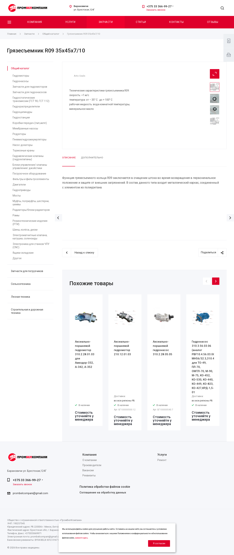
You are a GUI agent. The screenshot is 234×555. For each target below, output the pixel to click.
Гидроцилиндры (22, 112)
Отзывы (212, 22)
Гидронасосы (21, 81)
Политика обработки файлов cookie (105, 486)
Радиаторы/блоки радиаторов (31, 209)
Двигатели (19, 184)
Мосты (17, 195)
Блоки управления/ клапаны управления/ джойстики (30, 166)
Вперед (230, 217)
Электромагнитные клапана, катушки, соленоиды (30, 237)
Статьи (141, 22)
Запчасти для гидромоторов (30, 86)
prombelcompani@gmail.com (30, 493)
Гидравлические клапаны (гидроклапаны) (28, 158)
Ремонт (162, 460)
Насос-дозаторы (23, 145)
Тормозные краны (23, 150)
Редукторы (19, 134)
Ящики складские (23, 252)
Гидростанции (21, 117)
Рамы (16, 215)
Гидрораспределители (26, 106)
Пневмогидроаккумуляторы (29, 139)
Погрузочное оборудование (29, 173)
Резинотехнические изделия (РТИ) (30, 222)
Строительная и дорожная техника (27, 311)
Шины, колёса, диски (25, 229)
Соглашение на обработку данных (103, 492)
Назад (58, 217)
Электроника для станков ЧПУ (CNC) (31, 245)
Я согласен (159, 543)
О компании (89, 460)
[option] (86, 360)
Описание (69, 157)
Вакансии (88, 470)
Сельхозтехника (21, 283)
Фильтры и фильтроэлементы (31, 179)
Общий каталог (20, 68)
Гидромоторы (21, 75)
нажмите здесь (81, 538)
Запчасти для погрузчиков (27, 271)
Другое (17, 258)
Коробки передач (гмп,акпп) (30, 123)
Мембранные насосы (25, 128)
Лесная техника (20, 296)
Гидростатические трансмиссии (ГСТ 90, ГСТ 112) (31, 99)
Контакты (176, 22)
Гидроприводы (22, 190)
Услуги (70, 22)
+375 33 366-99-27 (159, 6)
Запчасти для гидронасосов (30, 92)
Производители (91, 465)
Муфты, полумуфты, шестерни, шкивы (31, 203)
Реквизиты (89, 475)
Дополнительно (92, 157)
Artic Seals (79, 75)
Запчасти (106, 22)
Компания (34, 22)
